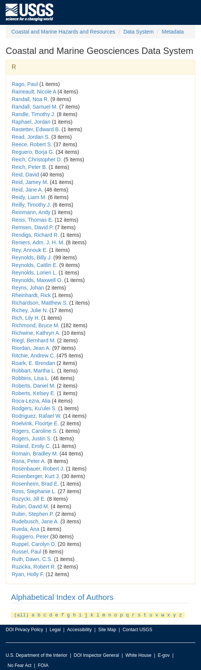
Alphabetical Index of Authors (62, 597)
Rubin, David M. (30, 506)
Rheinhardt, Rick (31, 295)
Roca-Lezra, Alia (31, 401)
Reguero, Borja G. (33, 152)
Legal (54, 629)
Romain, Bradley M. (35, 454)
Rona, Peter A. (29, 461)
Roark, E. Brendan (33, 363)
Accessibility (79, 629)
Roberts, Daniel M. (33, 386)
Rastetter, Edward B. (36, 129)
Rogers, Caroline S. (35, 431)
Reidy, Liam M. (29, 197)
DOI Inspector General (96, 654)
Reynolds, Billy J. (32, 258)
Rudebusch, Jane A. (35, 521)
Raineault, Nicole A (34, 92)
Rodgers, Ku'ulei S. (34, 408)
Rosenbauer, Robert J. (38, 469)
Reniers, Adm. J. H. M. (38, 242)
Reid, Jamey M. (30, 182)
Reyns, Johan (28, 288)
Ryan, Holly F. (28, 574)
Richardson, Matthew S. (40, 303)
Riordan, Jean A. (31, 348)
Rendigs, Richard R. (35, 235)
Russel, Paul (26, 552)
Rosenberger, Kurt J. (36, 476)
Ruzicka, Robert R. (34, 567)
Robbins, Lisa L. (30, 378)
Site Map (107, 629)
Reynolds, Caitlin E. (35, 265)
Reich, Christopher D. (37, 159)
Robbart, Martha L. (34, 371)
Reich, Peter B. (29, 167)
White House (139, 654)
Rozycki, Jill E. (29, 499)
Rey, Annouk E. (30, 250)
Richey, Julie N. (30, 310)
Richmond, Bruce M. (36, 325)
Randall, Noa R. (30, 99)
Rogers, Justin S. (32, 438)
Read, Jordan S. (31, 137)
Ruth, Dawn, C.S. (32, 559)
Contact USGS (137, 629)
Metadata (173, 32)
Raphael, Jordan (31, 122)
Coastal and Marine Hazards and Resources (63, 32)
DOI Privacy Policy (24, 629)
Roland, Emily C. (31, 446)
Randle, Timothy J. (33, 114)
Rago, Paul (25, 84)
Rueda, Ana (25, 529)
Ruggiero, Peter (30, 537)
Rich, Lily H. (26, 318)
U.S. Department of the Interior (36, 654)
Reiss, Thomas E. (32, 220)
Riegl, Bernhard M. (34, 340)
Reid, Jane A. (27, 190)
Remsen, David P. (33, 227)
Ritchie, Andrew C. (33, 356)
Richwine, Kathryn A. (36, 333)
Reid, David (25, 175)
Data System (138, 32)
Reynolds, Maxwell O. (37, 280)
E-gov (164, 654)
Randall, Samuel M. (35, 107)
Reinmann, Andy (31, 212)
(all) (21, 614)
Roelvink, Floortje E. (35, 423)
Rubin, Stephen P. (33, 514)
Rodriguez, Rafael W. (36, 416)
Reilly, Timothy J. (31, 205)
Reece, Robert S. (32, 144)
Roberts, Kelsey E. (33, 393)
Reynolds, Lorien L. (34, 273)
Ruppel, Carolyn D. (34, 544)
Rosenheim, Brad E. (35, 484)
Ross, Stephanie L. (34, 491)
